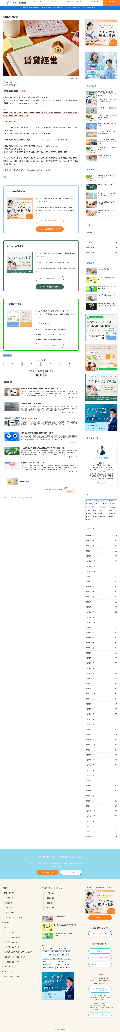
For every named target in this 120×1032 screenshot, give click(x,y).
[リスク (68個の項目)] (113, 504)
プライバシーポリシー (10, 976)
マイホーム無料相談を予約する (49, 229)
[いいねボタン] (4, 177)
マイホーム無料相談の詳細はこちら (50, 221)
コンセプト (9, 898)
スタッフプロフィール (13, 917)
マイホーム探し (11, 932)
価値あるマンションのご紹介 (100, 964)
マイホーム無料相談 (13, 937)
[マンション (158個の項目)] (103, 500)
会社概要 (8, 903)
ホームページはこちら (100, 1015)
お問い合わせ (7, 971)
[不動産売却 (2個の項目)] (112, 516)
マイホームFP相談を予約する (50, 287)
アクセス (8, 908)
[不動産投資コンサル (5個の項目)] (102, 513)
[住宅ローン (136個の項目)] (112, 500)
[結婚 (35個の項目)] (89, 510)
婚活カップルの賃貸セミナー (16, 957)
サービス (5, 927)
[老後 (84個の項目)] (105, 504)
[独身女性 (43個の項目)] (103, 507)
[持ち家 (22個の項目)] (102, 510)
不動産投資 (49, 898)
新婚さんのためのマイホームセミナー (19, 952)
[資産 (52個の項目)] (89, 507)
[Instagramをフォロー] (45, 375)
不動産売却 (7, 355)
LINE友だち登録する (50, 345)
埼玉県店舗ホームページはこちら (100, 989)
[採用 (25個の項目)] (95, 510)
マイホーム (49, 893)
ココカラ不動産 (101, 458)
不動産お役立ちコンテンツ (52, 888)
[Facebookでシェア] (31, 364)
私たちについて (8, 893)
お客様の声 (49, 908)
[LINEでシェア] (51, 364)
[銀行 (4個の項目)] (89, 516)
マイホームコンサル (13, 942)
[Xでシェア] (12, 364)
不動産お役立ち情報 (100, 958)
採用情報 (5, 922)
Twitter (100, 951)
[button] (70, 364)
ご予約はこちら (47, 872)
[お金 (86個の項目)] (98, 504)
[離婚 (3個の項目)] (95, 516)
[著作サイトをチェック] (37, 375)
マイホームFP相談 (12, 947)
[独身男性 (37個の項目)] (113, 507)
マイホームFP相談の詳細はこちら (49, 279)
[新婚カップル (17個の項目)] (112, 510)
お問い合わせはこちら (70, 872)
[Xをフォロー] (41, 375)
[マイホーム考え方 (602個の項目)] (92, 500)
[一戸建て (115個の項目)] (90, 504)
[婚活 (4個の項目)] (113, 513)
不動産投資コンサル (13, 962)
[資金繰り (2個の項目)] (103, 516)
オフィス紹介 (10, 912)
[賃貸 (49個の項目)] (95, 507)
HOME (4, 888)
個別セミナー (7, 967)
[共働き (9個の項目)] (90, 513)
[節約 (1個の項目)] (101, 519)
